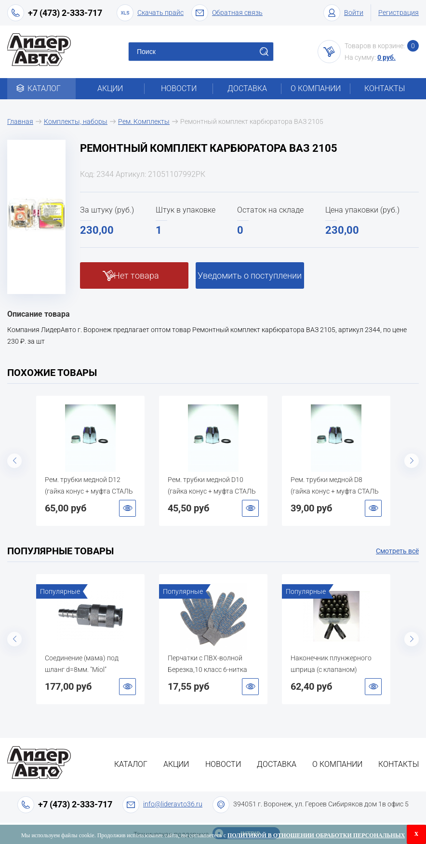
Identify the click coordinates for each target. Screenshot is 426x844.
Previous (14, 460)
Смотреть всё (397, 551)
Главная (20, 121)
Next (411, 460)
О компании (316, 88)
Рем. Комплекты (144, 121)
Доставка (247, 88)
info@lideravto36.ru (172, 804)
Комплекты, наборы (75, 121)
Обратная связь (227, 12)
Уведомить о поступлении (250, 275)
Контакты (384, 88)
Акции (110, 88)
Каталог (42, 88)
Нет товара (136, 275)
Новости (179, 88)
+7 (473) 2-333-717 (65, 13)
